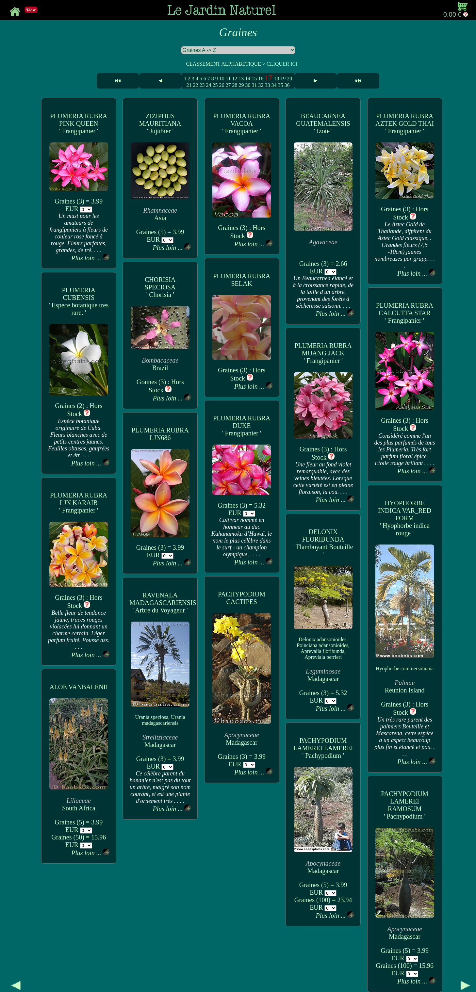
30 (247, 85)
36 (286, 85)
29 (241, 85)
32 (260, 85)
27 (228, 85)
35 (280, 85)
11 (228, 78)
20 (289, 78)
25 (215, 85)
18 (276, 78)
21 (188, 85)
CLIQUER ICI (282, 64)
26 (221, 85)
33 (267, 85)
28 (234, 85)
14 (247, 78)
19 (283, 78)
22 (195, 85)
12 (234, 78)
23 (202, 85)
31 (254, 85)
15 (254, 78)
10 (221, 78)
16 (260, 78)
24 (208, 85)
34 (273, 85)
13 (241, 78)
